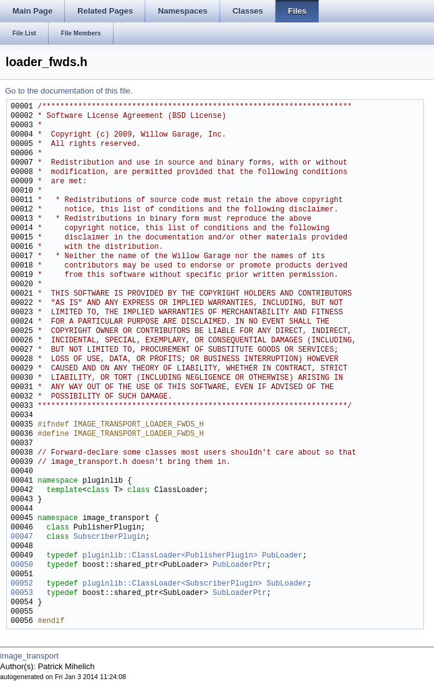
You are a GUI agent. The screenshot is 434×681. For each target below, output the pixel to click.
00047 (22, 537)
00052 (22, 584)
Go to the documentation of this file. (69, 90)
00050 (22, 565)
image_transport (29, 655)
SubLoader (286, 584)
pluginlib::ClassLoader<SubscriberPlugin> (172, 584)
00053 (22, 593)
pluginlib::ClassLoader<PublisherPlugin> (170, 556)
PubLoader (282, 556)
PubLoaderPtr (239, 565)
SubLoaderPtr (239, 593)
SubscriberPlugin (109, 537)
